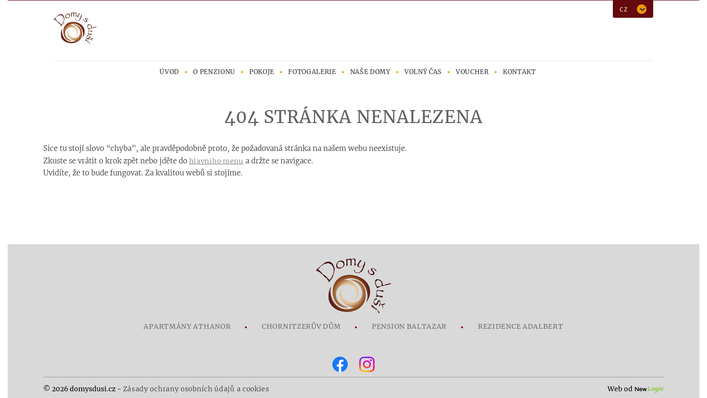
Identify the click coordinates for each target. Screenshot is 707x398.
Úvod (169, 72)
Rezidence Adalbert (520, 326)
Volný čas (423, 72)
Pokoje (261, 72)
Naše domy (370, 72)
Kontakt (519, 72)
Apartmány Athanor (187, 326)
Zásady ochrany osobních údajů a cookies (196, 389)
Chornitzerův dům (301, 326)
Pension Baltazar (409, 326)
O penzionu (214, 72)
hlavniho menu (216, 161)
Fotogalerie (312, 72)
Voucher (472, 72)
